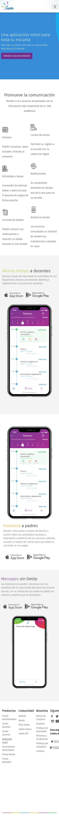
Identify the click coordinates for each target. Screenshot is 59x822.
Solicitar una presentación (16, 56)
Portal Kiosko (8, 754)
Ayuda (22, 720)
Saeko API (23, 733)
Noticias (22, 716)
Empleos (40, 723)
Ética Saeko (24, 724)
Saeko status (25, 729)
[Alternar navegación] (55, 7)
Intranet (40, 751)
